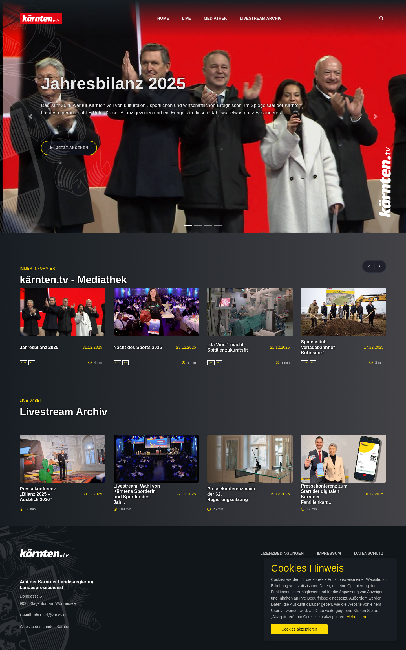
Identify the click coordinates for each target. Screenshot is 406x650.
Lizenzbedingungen (282, 553)
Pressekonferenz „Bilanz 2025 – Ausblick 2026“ (38, 494)
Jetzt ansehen (70, 148)
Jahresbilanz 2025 (39, 347)
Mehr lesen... (207, 612)
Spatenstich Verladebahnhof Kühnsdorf (318, 347)
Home (163, 18)
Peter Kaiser (61, 125)
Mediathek (215, 18)
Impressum (329, 553)
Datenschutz (368, 553)
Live (186, 18)
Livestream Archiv (260, 18)
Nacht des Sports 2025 (138, 347)
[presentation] (371, 266)
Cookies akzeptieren (242, 624)
